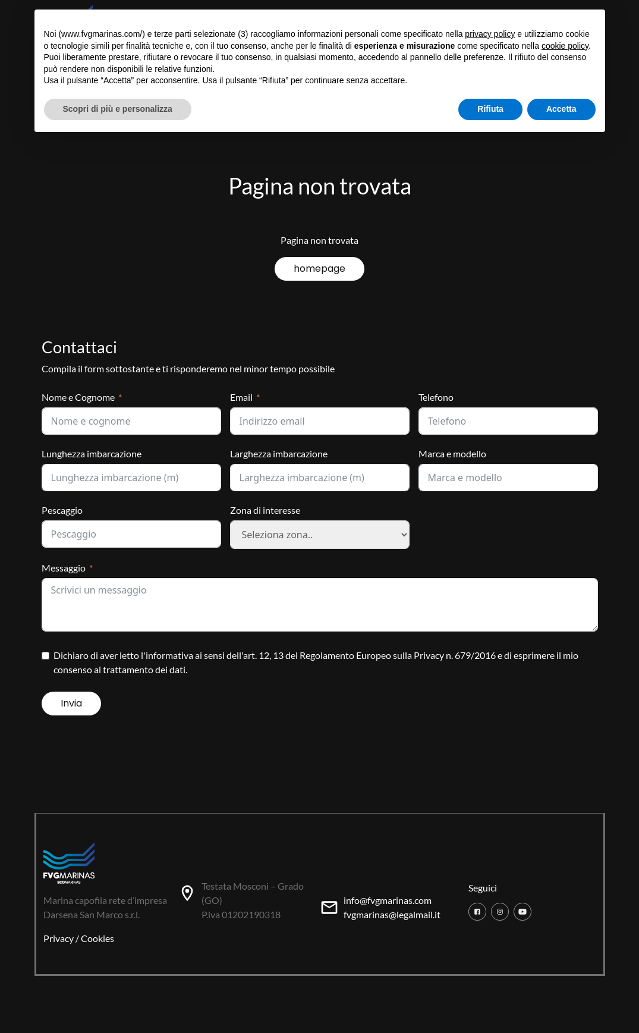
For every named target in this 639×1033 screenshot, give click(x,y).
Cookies (97, 938)
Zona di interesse (265, 510)
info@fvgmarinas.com (388, 900)
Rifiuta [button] (490, 109)
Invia (71, 703)
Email (241, 397)
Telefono (436, 397)
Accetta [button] (561, 109)
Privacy (58, 938)
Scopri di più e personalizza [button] (117, 109)
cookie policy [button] (565, 46)
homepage (319, 268)
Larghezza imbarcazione (279, 453)
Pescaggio (62, 510)
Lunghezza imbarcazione (91, 453)
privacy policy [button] (490, 34)
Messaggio (64, 567)
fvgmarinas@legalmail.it (392, 914)
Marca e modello (452, 453)
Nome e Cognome (78, 397)
